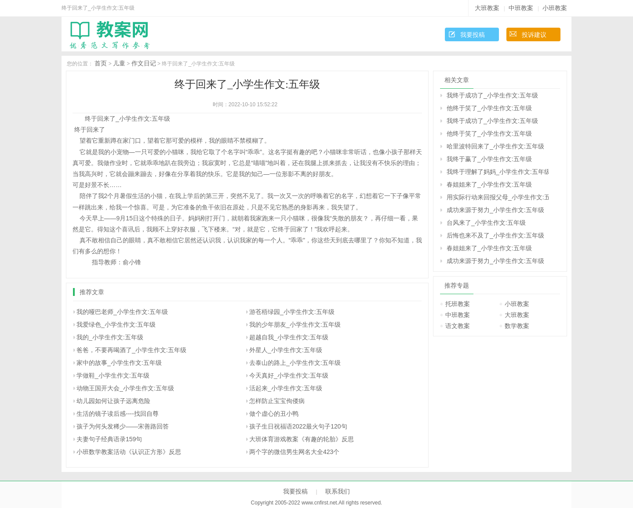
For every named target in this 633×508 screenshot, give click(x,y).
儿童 (119, 63)
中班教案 (521, 7)
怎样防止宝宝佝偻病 (277, 400)
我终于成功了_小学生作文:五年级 (492, 95)
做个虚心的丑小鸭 (273, 413)
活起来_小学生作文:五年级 (285, 388)
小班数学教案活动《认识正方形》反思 (128, 451)
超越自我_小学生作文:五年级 (288, 337)
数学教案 (517, 325)
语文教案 (457, 325)
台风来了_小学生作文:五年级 (486, 222)
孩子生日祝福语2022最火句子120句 (298, 426)
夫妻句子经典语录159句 (109, 439)
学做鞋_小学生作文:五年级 (112, 375)
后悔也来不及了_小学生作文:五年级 (495, 235)
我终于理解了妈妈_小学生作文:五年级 (498, 171)
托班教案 (457, 303)
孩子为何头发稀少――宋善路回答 (122, 426)
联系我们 (337, 491)
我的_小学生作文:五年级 (109, 337)
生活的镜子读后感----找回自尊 (117, 413)
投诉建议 (534, 34)
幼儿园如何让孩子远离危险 (113, 400)
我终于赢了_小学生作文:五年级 (489, 158)
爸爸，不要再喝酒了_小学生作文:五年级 (131, 349)
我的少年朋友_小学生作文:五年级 (295, 324)
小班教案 (554, 7)
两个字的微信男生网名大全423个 (294, 451)
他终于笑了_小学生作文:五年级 (489, 108)
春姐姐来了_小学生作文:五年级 (489, 184)
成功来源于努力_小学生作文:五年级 (495, 209)
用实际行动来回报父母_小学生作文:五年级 (498, 197)
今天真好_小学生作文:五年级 (288, 375)
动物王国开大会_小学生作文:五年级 (125, 388)
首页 (101, 63)
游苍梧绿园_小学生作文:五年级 (292, 311)
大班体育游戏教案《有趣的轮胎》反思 (301, 439)
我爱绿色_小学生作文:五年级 (116, 324)
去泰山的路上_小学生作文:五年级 (295, 362)
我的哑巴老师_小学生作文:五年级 (122, 311)
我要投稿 (472, 34)
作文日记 (143, 63)
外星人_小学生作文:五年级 (285, 349)
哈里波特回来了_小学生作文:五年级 (495, 146)
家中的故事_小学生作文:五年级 (119, 362)
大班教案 (487, 7)
